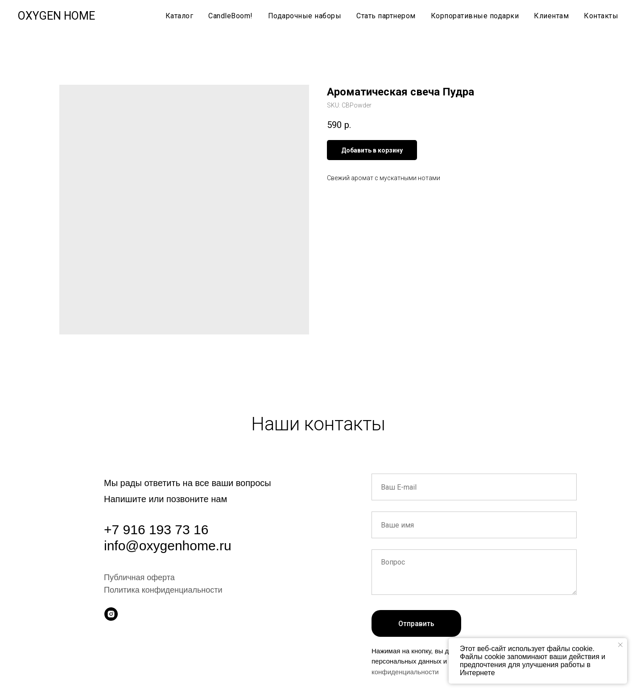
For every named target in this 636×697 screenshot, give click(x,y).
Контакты (601, 16)
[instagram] (111, 614)
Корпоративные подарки (475, 16)
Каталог (179, 16)
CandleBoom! (230, 16)
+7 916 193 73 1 (152, 529)
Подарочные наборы (305, 16)
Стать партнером (386, 16)
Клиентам (551, 16)
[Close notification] (620, 644)
